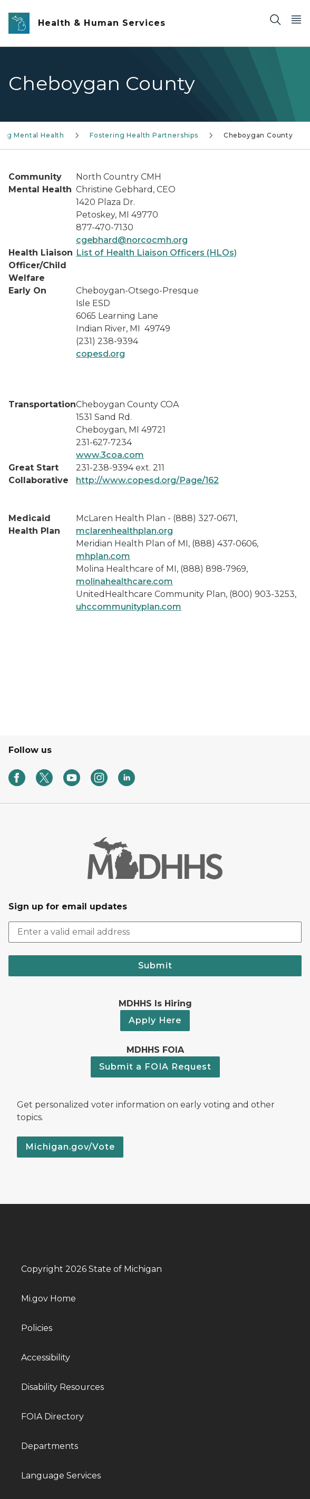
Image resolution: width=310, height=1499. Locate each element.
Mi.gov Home (48, 1299)
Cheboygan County (258, 135)
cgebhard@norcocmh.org (132, 240)
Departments (49, 1446)
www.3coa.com (110, 455)
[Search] (275, 19)
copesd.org (100, 354)
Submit (155, 966)
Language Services (61, 1476)
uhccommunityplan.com (128, 607)
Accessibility (45, 1358)
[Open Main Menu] (296, 19)
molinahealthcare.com (124, 581)
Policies (36, 1328)
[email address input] (155, 932)
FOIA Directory (52, 1417)
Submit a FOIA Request (155, 1067)
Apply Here (155, 1020)
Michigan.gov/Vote (70, 1147)
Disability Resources (62, 1387)
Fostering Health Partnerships (144, 135)
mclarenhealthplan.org (124, 531)
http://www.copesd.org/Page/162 (147, 480)
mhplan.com (103, 556)
